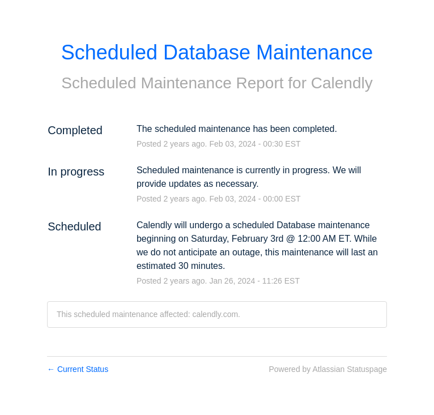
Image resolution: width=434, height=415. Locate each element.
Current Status (77, 369)
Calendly (342, 83)
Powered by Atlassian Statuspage (328, 369)
